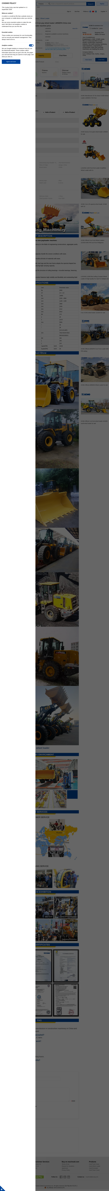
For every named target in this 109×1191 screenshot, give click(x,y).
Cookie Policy (9, 7)
